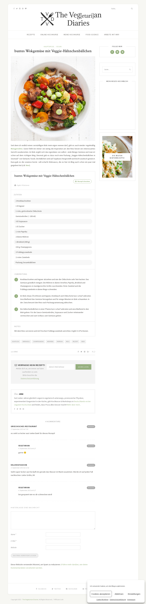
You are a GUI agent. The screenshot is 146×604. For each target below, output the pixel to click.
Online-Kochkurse (49, 34)
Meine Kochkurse (72, 34)
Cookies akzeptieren (100, 594)
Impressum (131, 599)
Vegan (59, 47)
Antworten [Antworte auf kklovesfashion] (91, 464)
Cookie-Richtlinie (102, 599)
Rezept (75, 341)
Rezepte (31, 34)
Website (13, 546)
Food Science (92, 34)
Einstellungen (134, 594)
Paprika (60, 341)
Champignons (38, 341)
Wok (83, 341)
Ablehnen (119, 594)
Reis (67, 341)
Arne (16, 351)
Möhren (50, 341)
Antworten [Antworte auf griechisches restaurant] (91, 426)
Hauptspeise (49, 47)
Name (13, 533)
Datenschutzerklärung (118, 599)
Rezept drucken (82, 181)
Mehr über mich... (74, 404)
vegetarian (24, 445)
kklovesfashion (19, 464)
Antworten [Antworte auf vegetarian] (91, 445)
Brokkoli (26, 341)
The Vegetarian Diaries (30, 599)
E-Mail (13, 540)
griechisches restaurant (24, 425)
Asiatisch (15, 341)
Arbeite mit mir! (111, 34)
